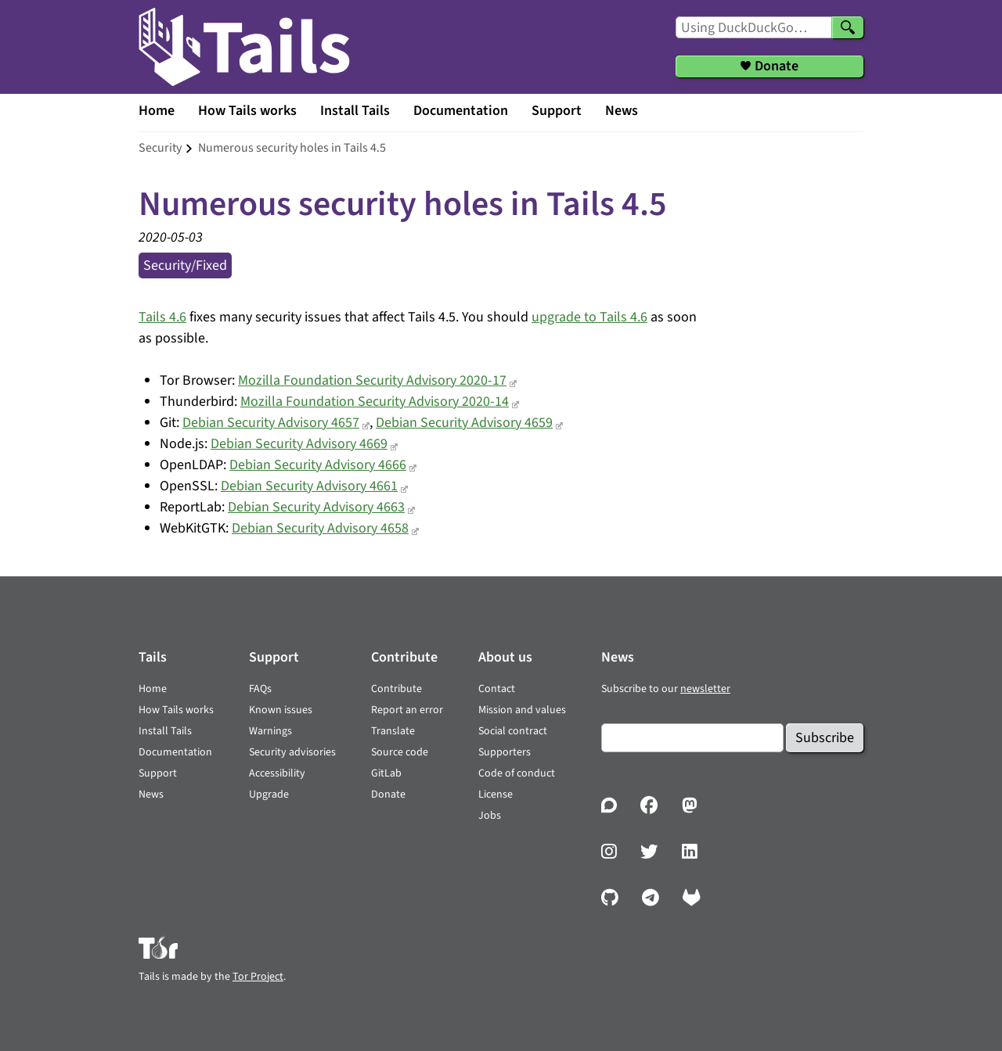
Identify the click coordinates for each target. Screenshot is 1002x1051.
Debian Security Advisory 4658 (320, 528)
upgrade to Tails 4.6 (589, 317)
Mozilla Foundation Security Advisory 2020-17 (372, 380)
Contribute (396, 689)
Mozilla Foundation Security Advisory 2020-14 (374, 401)
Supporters (504, 752)
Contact (496, 689)
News (621, 110)
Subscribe (824, 738)
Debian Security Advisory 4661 (309, 486)
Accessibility (277, 773)
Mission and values (522, 710)
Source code (399, 752)
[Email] (692, 737)
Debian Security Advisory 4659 (464, 422)
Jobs (489, 815)
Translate (393, 731)
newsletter (705, 689)
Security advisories (292, 752)
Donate (388, 794)
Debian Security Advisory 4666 (317, 465)
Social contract (512, 731)
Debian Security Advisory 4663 (316, 507)
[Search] (847, 27)
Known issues (280, 710)
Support (557, 110)
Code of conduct (516, 773)
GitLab (386, 773)
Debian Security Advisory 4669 (299, 444)
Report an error (407, 710)
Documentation (460, 110)
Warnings (270, 731)
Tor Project (257, 977)
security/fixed (185, 265)
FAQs (260, 689)
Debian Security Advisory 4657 (270, 422)
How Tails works (247, 110)
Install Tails (355, 110)
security (160, 147)
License (495, 794)
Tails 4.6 (162, 317)
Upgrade (269, 794)
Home (157, 110)
